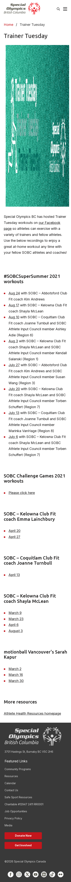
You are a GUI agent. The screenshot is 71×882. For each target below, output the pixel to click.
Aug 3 (13, 341)
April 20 (14, 531)
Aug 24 (14, 293)
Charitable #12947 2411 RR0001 (24, 804)
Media (8, 825)
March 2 (15, 669)
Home (8, 25)
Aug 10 (14, 317)
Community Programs (18, 769)
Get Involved (23, 845)
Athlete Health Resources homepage (32, 713)
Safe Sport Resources (18, 797)
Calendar (10, 783)
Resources (11, 776)
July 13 (14, 413)
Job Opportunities (16, 811)
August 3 (16, 631)
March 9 (15, 613)
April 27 (14, 537)
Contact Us (11, 790)
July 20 (14, 389)
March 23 (16, 619)
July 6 (13, 437)
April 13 (14, 575)
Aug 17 (14, 305)
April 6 (14, 625)
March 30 (16, 681)
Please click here (22, 493)
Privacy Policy (13, 818)
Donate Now (23, 835)
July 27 (14, 365)
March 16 (16, 675)
